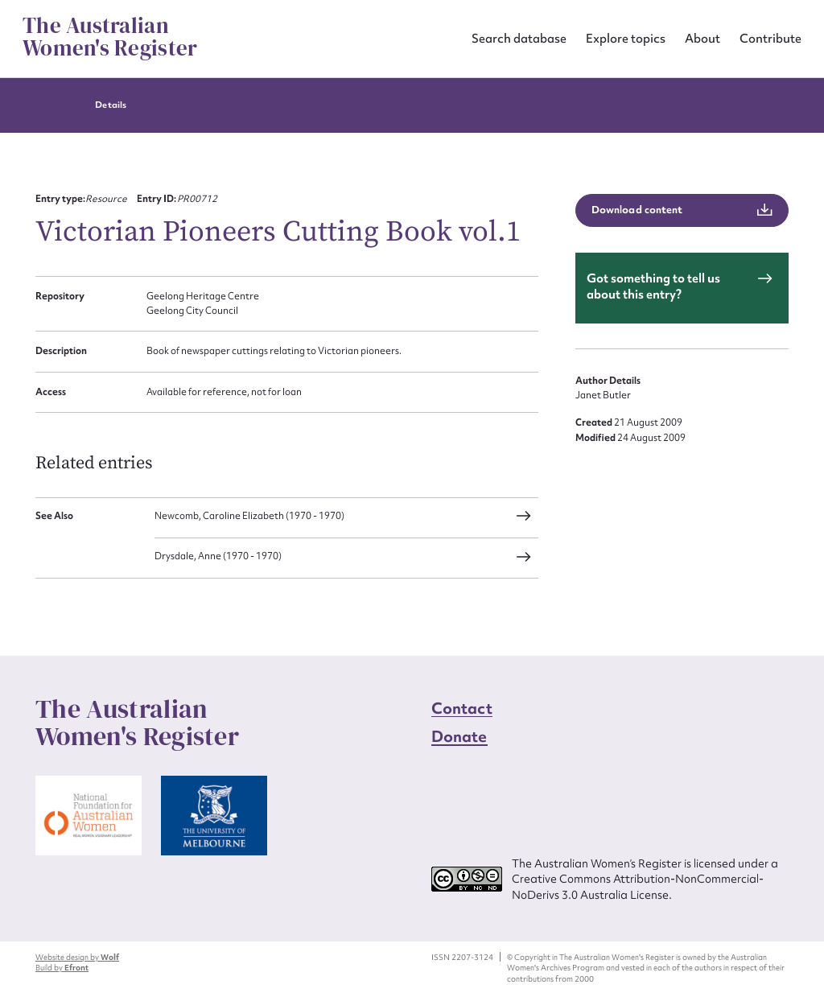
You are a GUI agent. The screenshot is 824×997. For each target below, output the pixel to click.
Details (110, 105)
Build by (62, 967)
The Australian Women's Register (110, 37)
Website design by (77, 957)
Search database (519, 38)
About (702, 38)
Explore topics (625, 38)
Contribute (770, 38)
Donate (459, 736)
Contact (461, 708)
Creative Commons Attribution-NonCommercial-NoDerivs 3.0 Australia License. (638, 886)
